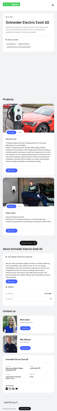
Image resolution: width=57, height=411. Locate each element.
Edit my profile (25, 408)
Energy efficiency (24, 44)
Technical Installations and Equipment (19, 47)
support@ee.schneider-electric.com (14, 379)
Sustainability (11, 44)
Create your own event (9, 408)
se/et (31, 379)
